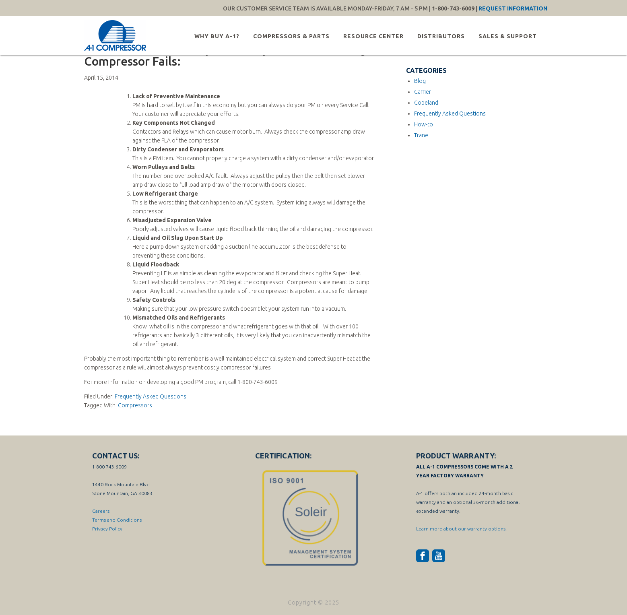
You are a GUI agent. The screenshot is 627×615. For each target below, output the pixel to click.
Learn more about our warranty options (460, 528)
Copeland (426, 102)
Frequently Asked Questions (150, 396)
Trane (421, 135)
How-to (423, 124)
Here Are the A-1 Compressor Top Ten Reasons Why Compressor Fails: (226, 55)
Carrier (422, 92)
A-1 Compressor (116, 35)
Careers (100, 511)
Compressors (135, 405)
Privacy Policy (107, 528)
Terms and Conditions (117, 519)
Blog (420, 81)
